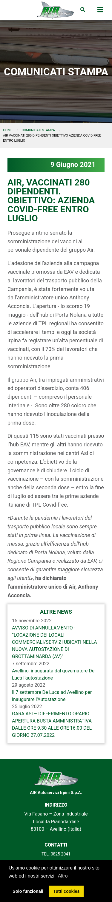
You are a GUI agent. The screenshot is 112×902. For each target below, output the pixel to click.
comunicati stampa (38, 130)
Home (7, 130)
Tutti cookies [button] (66, 891)
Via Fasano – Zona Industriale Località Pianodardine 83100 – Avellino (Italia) (56, 821)
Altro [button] (63, 875)
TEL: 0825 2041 (56, 854)
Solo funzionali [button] (28, 891)
